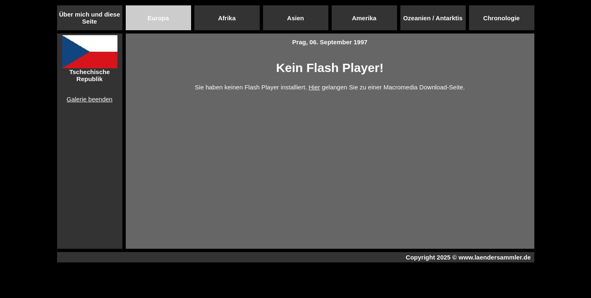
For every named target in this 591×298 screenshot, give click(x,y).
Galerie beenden (89, 99)
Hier (314, 87)
